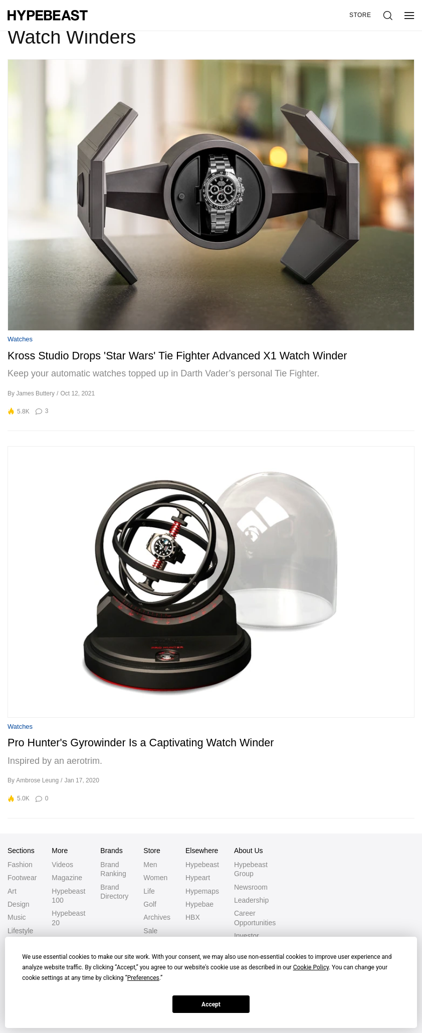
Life (149, 891)
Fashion (20, 865)
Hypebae (199, 904)
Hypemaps (202, 891)
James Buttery (35, 393)
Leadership (251, 900)
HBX (192, 917)
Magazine (67, 878)
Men (150, 865)
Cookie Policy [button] (311, 967)
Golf (149, 904)
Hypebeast (202, 865)
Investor (246, 936)
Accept (211, 1004)
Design (19, 904)
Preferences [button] (143, 977)
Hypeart (197, 878)
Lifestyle (20, 931)
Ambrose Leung (37, 780)
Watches (20, 339)
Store (360, 15)
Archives (156, 917)
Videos (62, 865)
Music (17, 917)
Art (12, 891)
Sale (150, 931)
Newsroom (251, 887)
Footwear (22, 878)
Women (155, 878)
